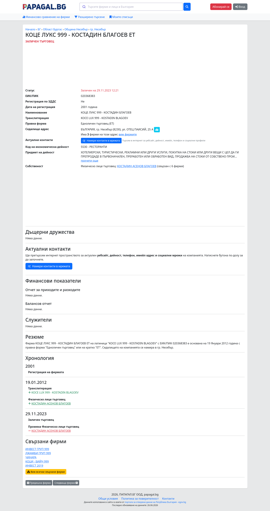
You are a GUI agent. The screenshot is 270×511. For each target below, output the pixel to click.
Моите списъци (121, 17)
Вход (240, 7)
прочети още (89, 161)
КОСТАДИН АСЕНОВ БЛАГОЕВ (136, 166)
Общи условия (108, 498)
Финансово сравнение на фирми (46, 17)
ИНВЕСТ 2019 (34, 466)
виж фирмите (128, 134)
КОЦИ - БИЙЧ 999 (37, 461)
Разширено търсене (90, 17)
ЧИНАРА (31, 457)
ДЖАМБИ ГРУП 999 (38, 453)
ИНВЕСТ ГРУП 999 (37, 449)
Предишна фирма (39, 482)
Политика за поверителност (140, 498)
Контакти (168, 498)
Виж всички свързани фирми (46, 471)
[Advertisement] (135, 65)
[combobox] (131, 7)
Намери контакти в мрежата (101, 140)
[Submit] (84, 7)
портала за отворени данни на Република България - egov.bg (155, 502)
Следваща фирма (66, 482)
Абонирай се (220, 7)
